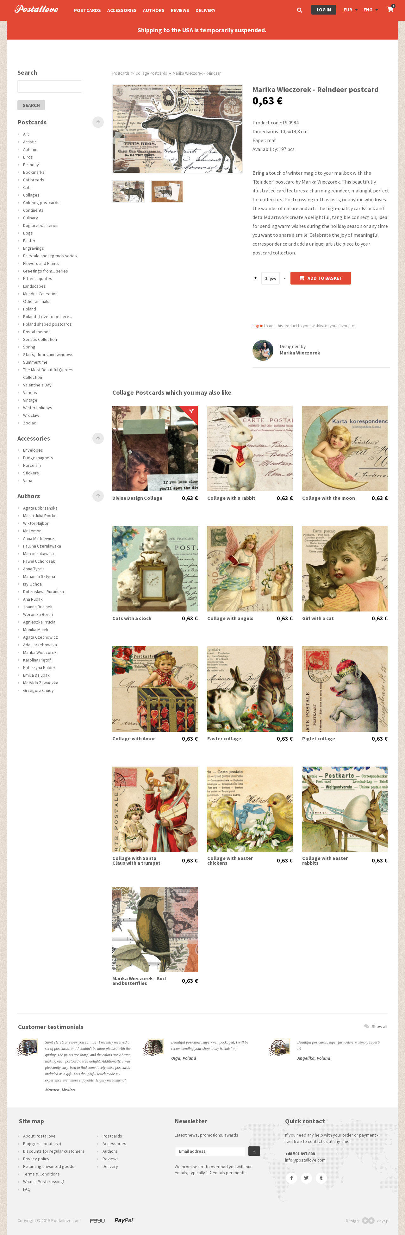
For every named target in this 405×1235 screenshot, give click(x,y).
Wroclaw (31, 415)
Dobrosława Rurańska (43, 591)
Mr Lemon (32, 531)
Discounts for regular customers (53, 1151)
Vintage (30, 400)
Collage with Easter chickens (230, 860)
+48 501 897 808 (300, 1154)
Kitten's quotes (37, 278)
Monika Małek (35, 629)
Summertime (35, 362)
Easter (29, 240)
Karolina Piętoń (37, 660)
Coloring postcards (41, 202)
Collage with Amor (133, 738)
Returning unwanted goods (48, 1166)
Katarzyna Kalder (39, 667)
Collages (31, 195)
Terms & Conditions (41, 1174)
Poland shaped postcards (47, 324)
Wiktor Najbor (36, 523)
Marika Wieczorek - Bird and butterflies (139, 981)
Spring (29, 347)
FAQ (27, 1189)
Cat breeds (33, 180)
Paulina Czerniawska (42, 546)
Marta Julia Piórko (40, 515)
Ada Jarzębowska (40, 645)
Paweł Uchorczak (39, 561)
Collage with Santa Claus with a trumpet (136, 860)
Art (26, 134)
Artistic (30, 142)
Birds (28, 157)
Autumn (30, 149)
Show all (375, 1026)
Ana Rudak (33, 599)
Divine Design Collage (137, 498)
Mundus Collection (40, 294)
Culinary (30, 218)
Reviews (180, 10)
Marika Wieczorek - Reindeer (197, 73)
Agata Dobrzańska (40, 508)
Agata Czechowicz (40, 637)
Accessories (122, 10)
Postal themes (37, 332)
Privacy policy (36, 1159)
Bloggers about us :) (42, 1143)
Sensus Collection (40, 339)
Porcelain (32, 465)
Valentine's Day (37, 385)
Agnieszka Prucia (39, 622)
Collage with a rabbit (231, 498)
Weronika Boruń (38, 614)
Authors (154, 10)
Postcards (87, 10)
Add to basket (320, 278)
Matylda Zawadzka (40, 683)
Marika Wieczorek (40, 652)
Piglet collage (318, 738)
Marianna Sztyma (39, 576)
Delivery (205, 10)
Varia (27, 480)
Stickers (31, 473)
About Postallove (39, 1136)
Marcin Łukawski (38, 553)
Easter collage (224, 738)
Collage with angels (230, 618)
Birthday (31, 164)
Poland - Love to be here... (47, 316)
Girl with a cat (318, 618)
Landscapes (34, 286)
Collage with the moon (328, 498)
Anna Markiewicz (38, 538)
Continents (33, 210)
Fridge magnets (38, 458)
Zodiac (29, 423)
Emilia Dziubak (36, 675)
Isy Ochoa (32, 584)
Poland (29, 309)
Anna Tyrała (34, 569)
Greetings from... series (45, 271)
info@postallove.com (305, 1160)
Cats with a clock (132, 618)
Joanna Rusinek (38, 607)
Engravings (33, 248)
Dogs (28, 233)
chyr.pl (375, 1221)
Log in (324, 10)
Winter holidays (37, 408)
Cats (27, 187)
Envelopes (33, 450)
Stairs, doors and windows (48, 354)
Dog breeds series (41, 225)
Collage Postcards (151, 73)
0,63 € (190, 498)
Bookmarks (34, 172)
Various (30, 392)
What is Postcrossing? (44, 1181)
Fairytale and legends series (50, 256)
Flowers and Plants (41, 263)
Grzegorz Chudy (38, 690)
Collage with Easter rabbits (325, 860)
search (31, 105)
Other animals (36, 301)
